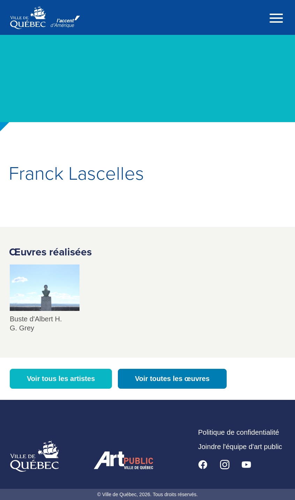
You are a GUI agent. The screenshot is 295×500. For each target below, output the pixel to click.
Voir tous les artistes (61, 378)
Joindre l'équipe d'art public (240, 446)
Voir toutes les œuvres (172, 378)
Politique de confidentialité (238, 432)
